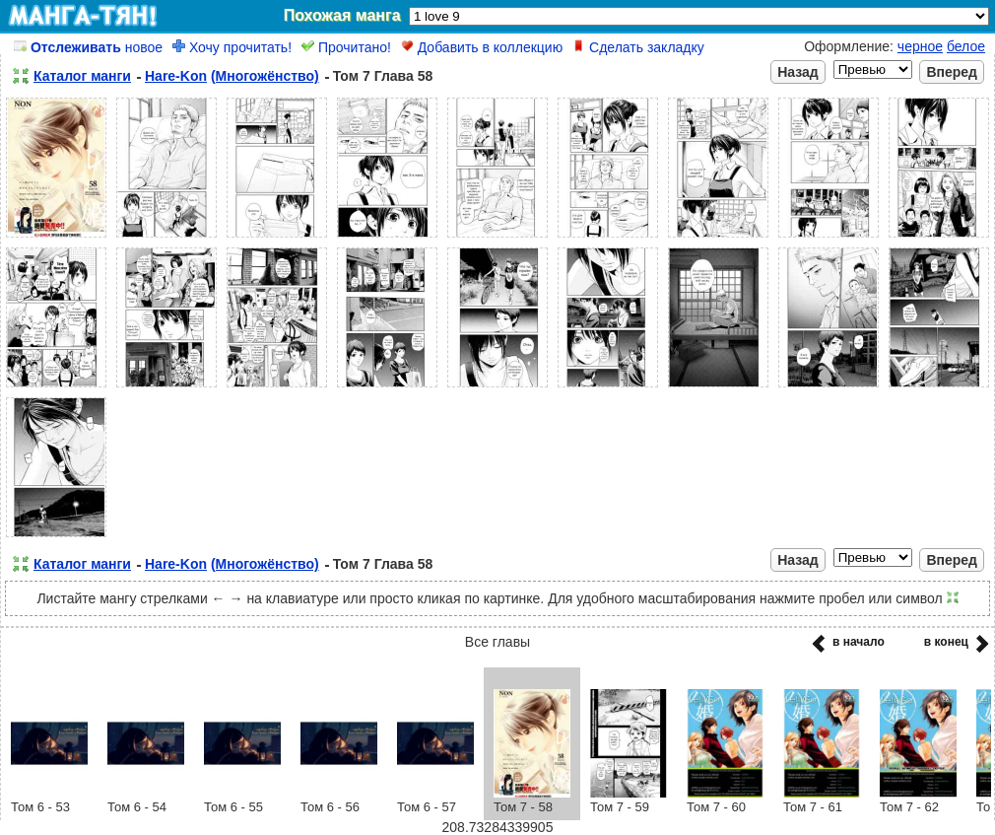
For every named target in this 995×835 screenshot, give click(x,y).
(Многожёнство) (265, 76)
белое (966, 46)
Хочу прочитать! (232, 47)
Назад (798, 72)
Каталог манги (82, 76)
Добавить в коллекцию (482, 47)
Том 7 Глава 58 (383, 76)
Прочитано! (346, 47)
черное (920, 46)
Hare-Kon (176, 76)
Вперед (951, 72)
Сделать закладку (638, 47)
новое (88, 47)
